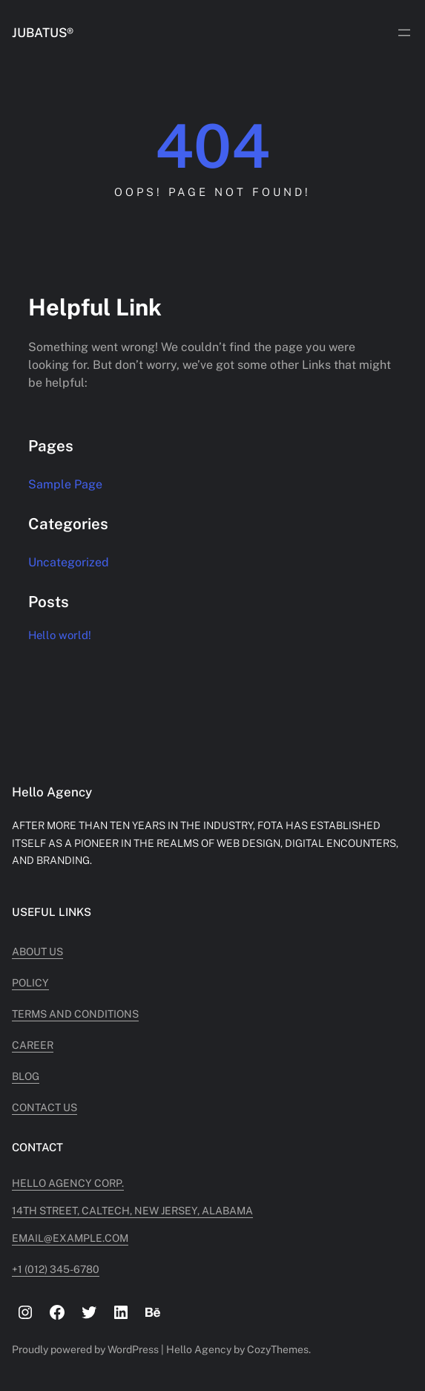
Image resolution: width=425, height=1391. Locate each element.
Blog (25, 1076)
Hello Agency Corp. (68, 1183)
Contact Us (44, 1107)
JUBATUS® (42, 32)
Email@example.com (70, 1238)
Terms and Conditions (75, 1014)
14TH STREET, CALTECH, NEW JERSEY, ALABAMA (132, 1211)
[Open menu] (404, 33)
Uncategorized (68, 562)
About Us (37, 952)
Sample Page (65, 484)
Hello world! (59, 635)
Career (32, 1045)
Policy (30, 983)
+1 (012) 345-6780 (55, 1269)
